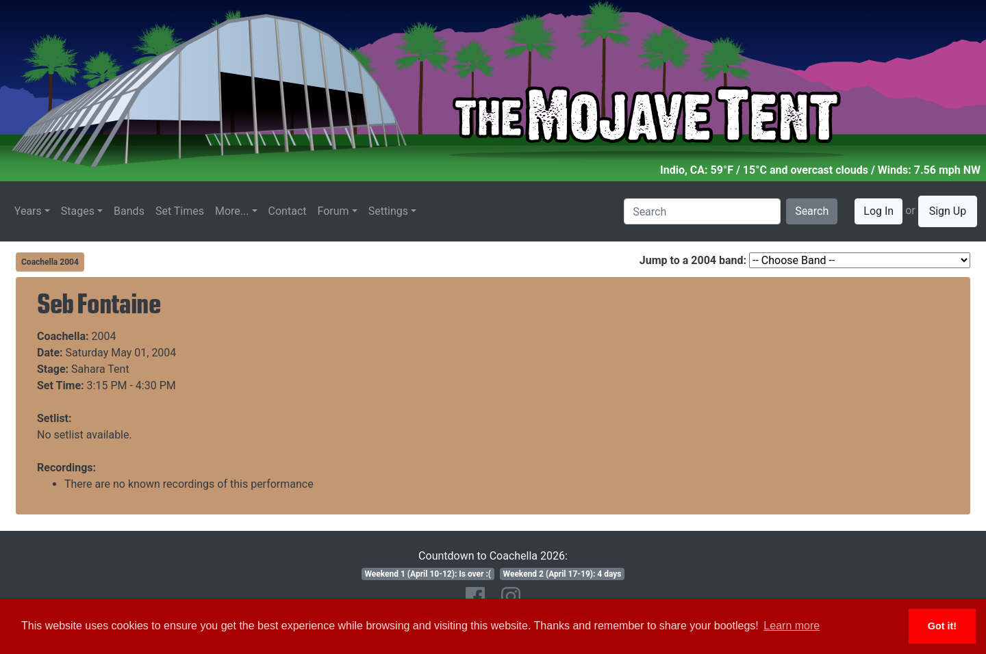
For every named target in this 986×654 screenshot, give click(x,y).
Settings (388, 211)
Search (812, 211)
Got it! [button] (942, 625)
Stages (77, 211)
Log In (878, 211)
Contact (287, 211)
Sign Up (948, 211)
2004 (104, 336)
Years (28, 211)
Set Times (179, 211)
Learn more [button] (791, 625)
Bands (129, 211)
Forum (333, 211)
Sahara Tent (100, 369)
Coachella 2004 (50, 262)
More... (232, 211)
